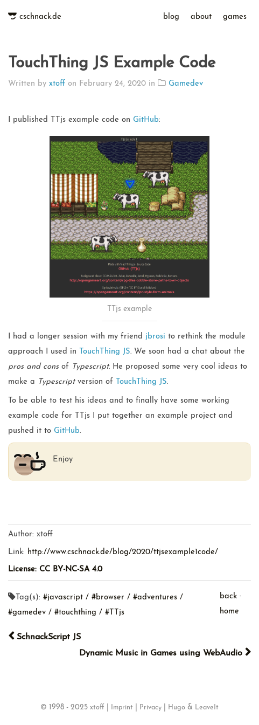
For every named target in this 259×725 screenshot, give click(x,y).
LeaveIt (207, 708)
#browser (108, 597)
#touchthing (75, 613)
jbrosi (155, 337)
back (228, 596)
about (201, 17)
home (229, 611)
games (235, 17)
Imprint (122, 708)
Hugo (176, 708)
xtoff (57, 84)
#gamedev (27, 613)
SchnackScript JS (44, 636)
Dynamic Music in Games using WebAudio (165, 653)
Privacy (150, 708)
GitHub (146, 120)
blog (171, 17)
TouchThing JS (104, 352)
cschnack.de (40, 17)
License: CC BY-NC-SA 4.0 (55, 569)
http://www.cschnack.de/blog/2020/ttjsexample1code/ (122, 552)
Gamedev (186, 84)
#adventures (155, 597)
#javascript (63, 597)
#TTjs (114, 613)
